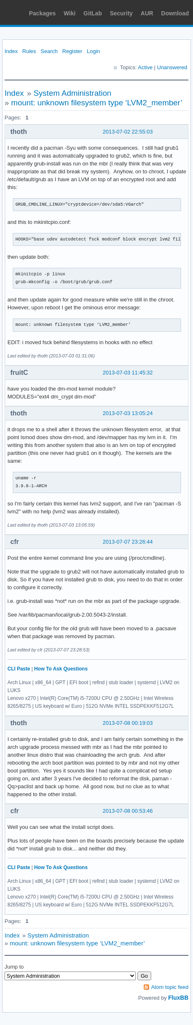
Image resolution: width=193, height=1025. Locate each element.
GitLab (93, 13)
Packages (42, 13)
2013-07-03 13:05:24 (128, 413)
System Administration (72, 93)
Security (121, 13)
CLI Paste (18, 669)
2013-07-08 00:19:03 (128, 723)
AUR (147, 13)
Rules (29, 51)
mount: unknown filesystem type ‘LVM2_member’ (96, 102)
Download (175, 13)
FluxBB (178, 997)
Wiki (70, 13)
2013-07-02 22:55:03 (128, 132)
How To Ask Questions (60, 669)
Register (72, 51)
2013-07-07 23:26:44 (128, 542)
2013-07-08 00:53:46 (128, 811)
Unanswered (172, 67)
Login (93, 51)
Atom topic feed (169, 987)
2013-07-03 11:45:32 (128, 372)
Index (11, 51)
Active (145, 67)
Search (49, 51)
